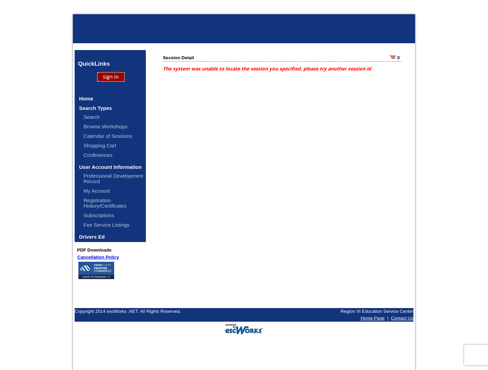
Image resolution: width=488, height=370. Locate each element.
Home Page (372, 318)
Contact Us (402, 318)
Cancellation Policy (98, 257)
